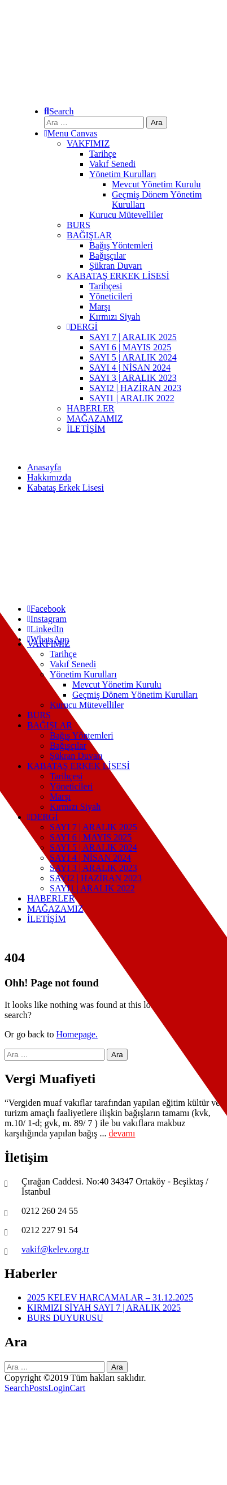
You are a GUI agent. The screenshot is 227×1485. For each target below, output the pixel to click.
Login (58, 1388)
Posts (39, 1388)
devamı (121, 1133)
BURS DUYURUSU (65, 1318)
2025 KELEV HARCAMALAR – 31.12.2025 (110, 1297)
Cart (78, 1388)
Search (17, 1388)
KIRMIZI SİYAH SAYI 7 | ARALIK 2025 (104, 1307)
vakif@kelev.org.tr (55, 1249)
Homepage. (77, 1034)
